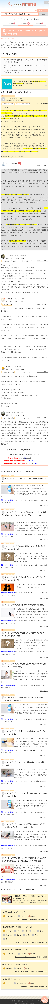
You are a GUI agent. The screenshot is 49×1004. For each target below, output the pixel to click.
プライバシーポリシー (30, 998)
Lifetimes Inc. (22, 1000)
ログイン (46, 2)
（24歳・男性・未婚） (14, 96)
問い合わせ (41, 998)
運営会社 (14, 998)
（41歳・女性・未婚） (15, 411)
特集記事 (39, 23)
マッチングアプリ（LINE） (20, 19)
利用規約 (20, 998)
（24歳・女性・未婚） (16, 254)
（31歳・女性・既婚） (16, 297)
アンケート (10, 23)
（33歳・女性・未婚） (16, 365)
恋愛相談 (25, 23)
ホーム (8, 998)
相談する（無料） (41, 10)
